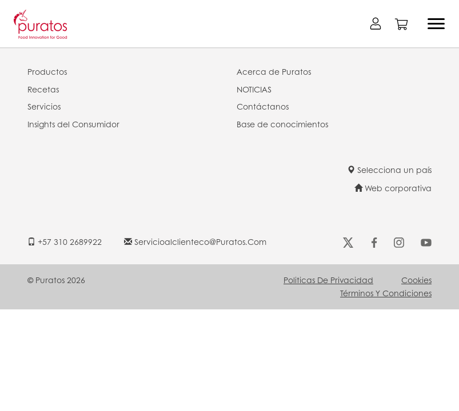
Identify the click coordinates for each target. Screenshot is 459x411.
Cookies (416, 279)
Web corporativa (393, 188)
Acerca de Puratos (274, 71)
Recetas (43, 89)
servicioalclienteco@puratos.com (195, 241)
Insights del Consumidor (73, 124)
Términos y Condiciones (386, 293)
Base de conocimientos (282, 124)
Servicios (44, 106)
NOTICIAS (254, 89)
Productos (47, 71)
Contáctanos (263, 106)
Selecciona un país (389, 169)
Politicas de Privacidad (328, 279)
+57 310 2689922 (64, 241)
